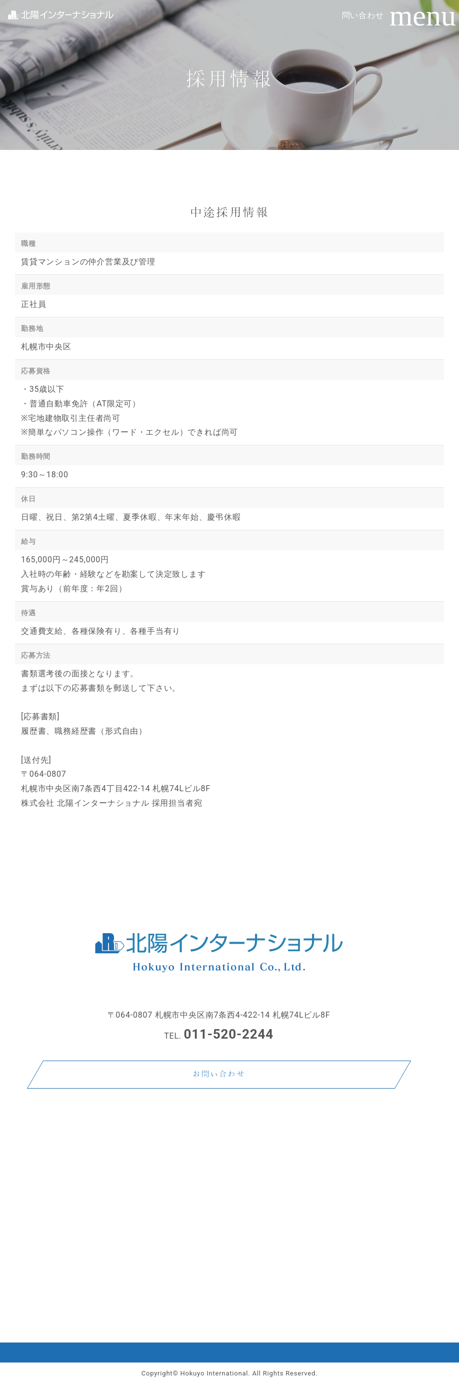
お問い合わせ (219, 1074)
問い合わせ (363, 15)
